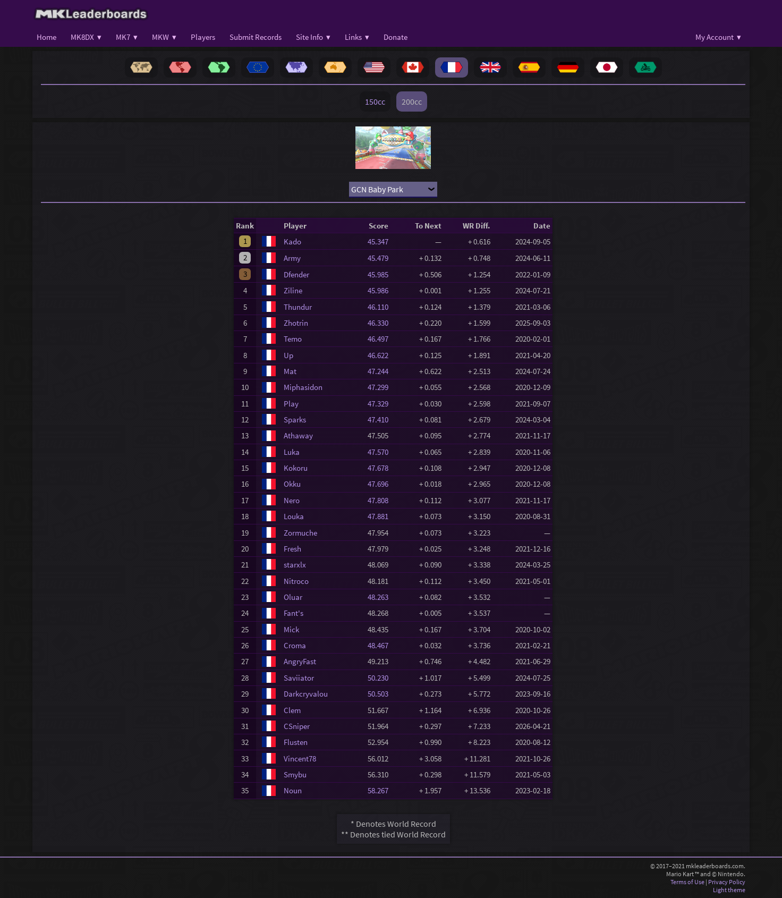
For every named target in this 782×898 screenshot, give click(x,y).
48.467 (381, 645)
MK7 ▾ (127, 37)
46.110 (381, 307)
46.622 (381, 355)
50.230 (381, 678)
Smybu (295, 774)
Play (291, 404)
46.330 (381, 323)
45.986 (381, 290)
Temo (293, 339)
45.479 (381, 258)
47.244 (381, 371)
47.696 (381, 484)
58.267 (381, 790)
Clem (292, 710)
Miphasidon (303, 387)
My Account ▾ (718, 37)
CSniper (297, 726)
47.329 (381, 404)
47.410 (381, 419)
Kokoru (296, 468)
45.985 (381, 274)
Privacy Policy (726, 882)
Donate (395, 37)
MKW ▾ (164, 37)
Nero (292, 500)
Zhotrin (296, 323)
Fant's (293, 613)
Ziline (293, 290)
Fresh (292, 549)
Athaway (298, 435)
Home (46, 37)
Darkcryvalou (306, 694)
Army (292, 258)
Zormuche (300, 533)
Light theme (729, 890)
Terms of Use (687, 882)
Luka (292, 452)
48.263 (381, 597)
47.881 (381, 516)
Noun (293, 790)
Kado (292, 241)
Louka (294, 516)
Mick (291, 629)
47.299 (381, 387)
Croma (295, 645)
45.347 (381, 241)
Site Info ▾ (313, 37)
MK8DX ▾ (86, 37)
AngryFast (300, 661)
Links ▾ (357, 37)
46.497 (381, 339)
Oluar (293, 597)
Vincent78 (300, 758)
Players (203, 37)
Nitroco (296, 581)
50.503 (381, 694)
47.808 (381, 500)
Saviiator (299, 678)
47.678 (381, 468)
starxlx (295, 565)
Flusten (296, 742)
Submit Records (256, 37)
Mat (290, 371)
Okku (292, 484)
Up (288, 355)
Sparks (295, 419)
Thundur (298, 307)
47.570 (381, 452)
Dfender (296, 274)
